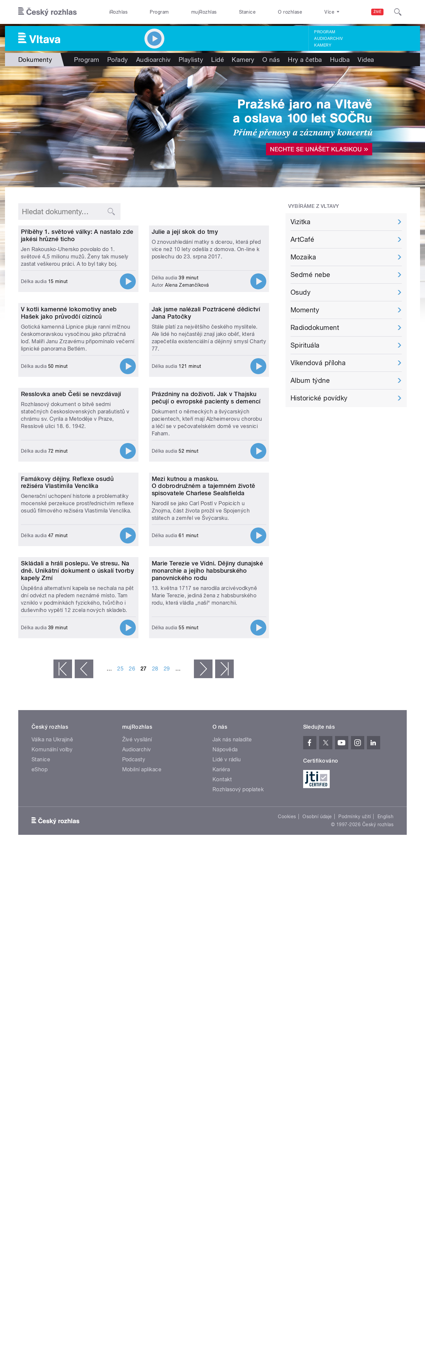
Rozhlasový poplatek (238, 1126)
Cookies (287, 1153)
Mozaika (303, 257)
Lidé (217, 59)
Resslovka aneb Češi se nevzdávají (71, 595)
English (385, 1153)
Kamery (322, 45)
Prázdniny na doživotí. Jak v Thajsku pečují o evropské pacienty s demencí (206, 599)
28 (155, 1005)
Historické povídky (319, 398)
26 (132, 1005)
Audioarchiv (328, 38)
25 (120, 1005)
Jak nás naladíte (232, 1076)
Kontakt (222, 1116)
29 (167, 1005)
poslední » (224, 1005)
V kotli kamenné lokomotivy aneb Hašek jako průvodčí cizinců (69, 447)
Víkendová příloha (318, 363)
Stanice (247, 12)
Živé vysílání (137, 1076)
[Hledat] (398, 12)
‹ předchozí (84, 1005)
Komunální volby (52, 1086)
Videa (366, 59)
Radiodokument (315, 328)
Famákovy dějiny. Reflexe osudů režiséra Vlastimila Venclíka (67, 751)
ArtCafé (302, 239)
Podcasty (133, 1096)
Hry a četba (305, 59)
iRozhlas (118, 12)
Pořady (117, 59)
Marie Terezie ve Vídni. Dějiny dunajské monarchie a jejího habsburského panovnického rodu (207, 907)
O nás (271, 59)
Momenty (305, 310)
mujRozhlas (204, 12)
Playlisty (191, 59)
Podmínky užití (354, 1153)
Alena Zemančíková (187, 352)
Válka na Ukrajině (52, 1076)
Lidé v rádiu (226, 1096)
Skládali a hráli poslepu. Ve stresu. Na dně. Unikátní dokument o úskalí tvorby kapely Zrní (77, 907)
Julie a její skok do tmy (185, 298)
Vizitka (300, 222)
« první (62, 1005)
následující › (203, 1005)
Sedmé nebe (310, 275)
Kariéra (221, 1106)
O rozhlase (290, 12)
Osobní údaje (317, 1153)
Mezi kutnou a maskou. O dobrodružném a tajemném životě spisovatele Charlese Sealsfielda (203, 755)
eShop (39, 1106)
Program (159, 12)
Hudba (340, 59)
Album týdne (310, 380)
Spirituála (305, 345)
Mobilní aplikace (142, 1106)
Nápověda (225, 1086)
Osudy (300, 292)
